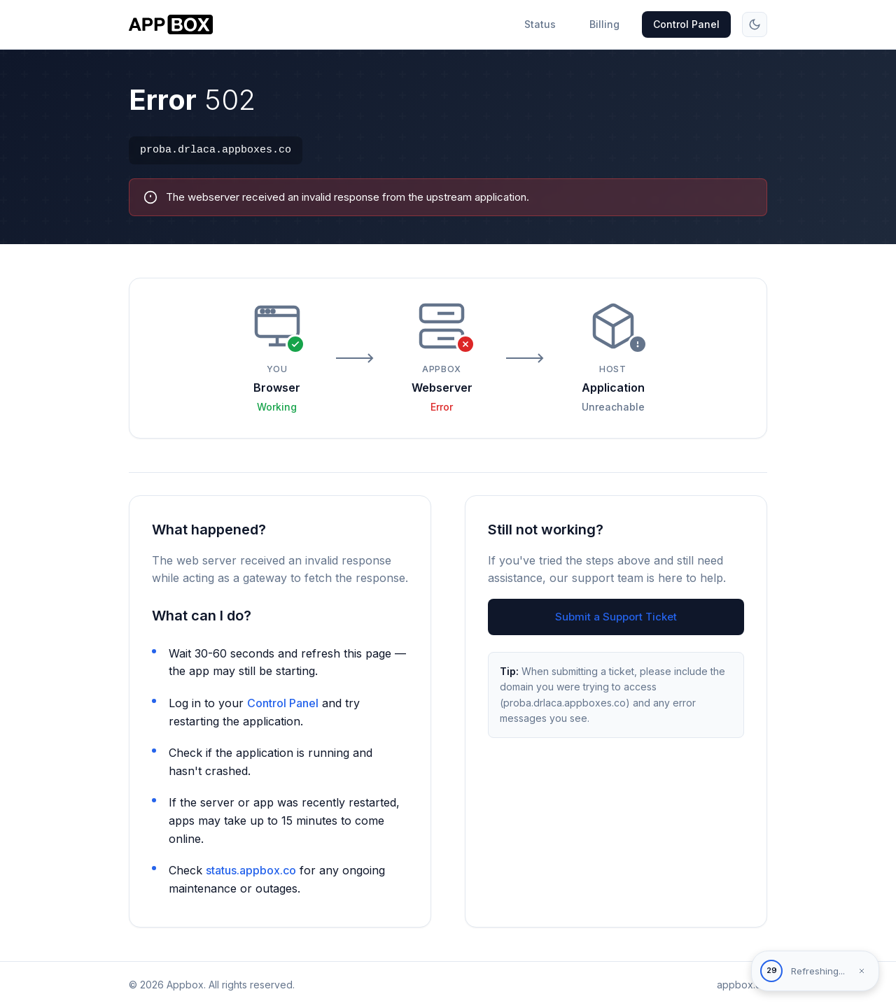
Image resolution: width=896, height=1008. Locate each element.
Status (540, 24)
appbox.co (742, 985)
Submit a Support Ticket (616, 616)
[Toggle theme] (754, 24)
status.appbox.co (251, 870)
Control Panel (686, 24)
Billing (604, 24)
